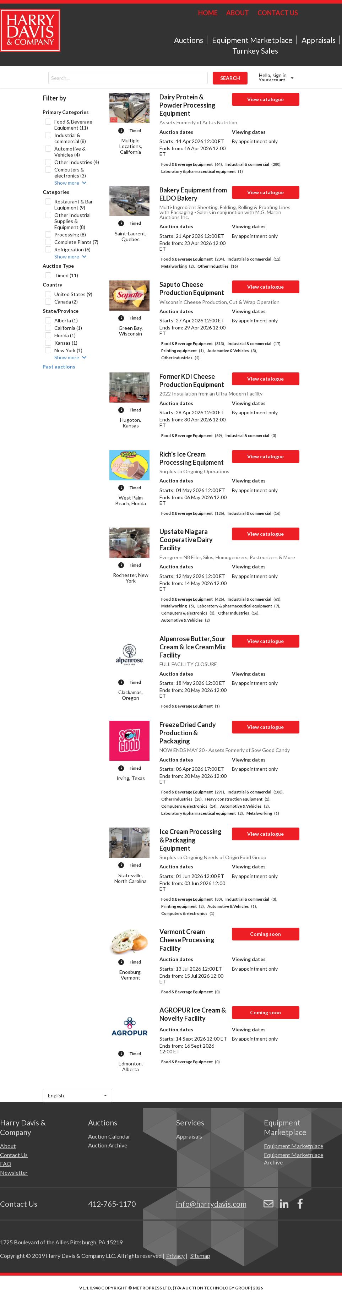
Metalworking (178, 266)
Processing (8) (70, 234)
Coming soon (265, 934)
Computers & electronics (188, 613)
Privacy (175, 1255)
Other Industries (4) (76, 162)
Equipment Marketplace (252, 40)
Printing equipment (183, 351)
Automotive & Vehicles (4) (70, 152)
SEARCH (230, 78)
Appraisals (319, 40)
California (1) (68, 328)
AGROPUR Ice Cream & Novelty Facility (192, 1014)
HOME (208, 13)
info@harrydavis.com (211, 1203)
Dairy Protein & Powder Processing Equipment (187, 105)
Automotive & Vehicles (232, 351)
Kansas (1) (65, 343)
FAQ (5, 1163)
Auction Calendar (109, 1136)
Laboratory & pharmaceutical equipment (202, 171)
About (8, 1145)
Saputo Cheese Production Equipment (191, 288)
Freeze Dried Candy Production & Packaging (187, 733)
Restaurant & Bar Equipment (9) (73, 204)
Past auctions (59, 367)
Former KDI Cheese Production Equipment (191, 380)
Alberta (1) (66, 320)
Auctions (188, 40)
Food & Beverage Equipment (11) (73, 125)
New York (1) (68, 350)
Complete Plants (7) (76, 242)
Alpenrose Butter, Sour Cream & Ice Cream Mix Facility (192, 647)
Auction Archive (107, 1145)
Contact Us (14, 1154)
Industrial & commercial (253, 164)
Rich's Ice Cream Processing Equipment (191, 458)
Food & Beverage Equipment (192, 164)
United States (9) (73, 294)
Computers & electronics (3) (70, 173)
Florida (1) (65, 335)
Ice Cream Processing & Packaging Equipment (190, 840)
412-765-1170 (112, 1203)
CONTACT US (277, 13)
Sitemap (200, 1255)
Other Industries (217, 266)
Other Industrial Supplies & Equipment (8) (72, 221)
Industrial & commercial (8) (70, 138)
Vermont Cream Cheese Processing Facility (187, 940)
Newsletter (14, 1172)
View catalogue (265, 99)
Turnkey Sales (255, 50)
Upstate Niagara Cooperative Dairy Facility (186, 540)
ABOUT (237, 13)
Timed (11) (66, 275)
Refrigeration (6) (72, 249)
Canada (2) (66, 302)
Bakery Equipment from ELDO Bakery (193, 194)
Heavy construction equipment (237, 799)
